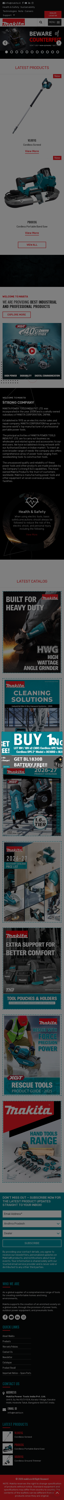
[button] (23, 766)
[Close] (53, 740)
